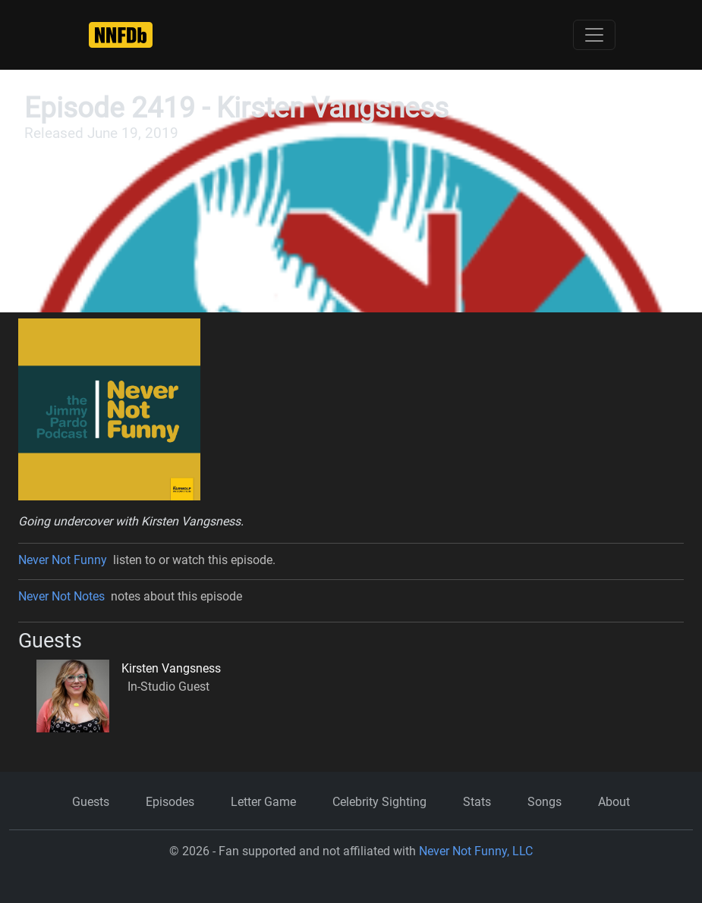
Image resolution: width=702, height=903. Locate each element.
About (614, 802)
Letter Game (263, 802)
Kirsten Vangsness (171, 668)
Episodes (170, 802)
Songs (544, 802)
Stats (477, 802)
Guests (90, 802)
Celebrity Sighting (379, 802)
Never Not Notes (61, 596)
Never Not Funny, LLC (476, 851)
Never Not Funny (62, 560)
